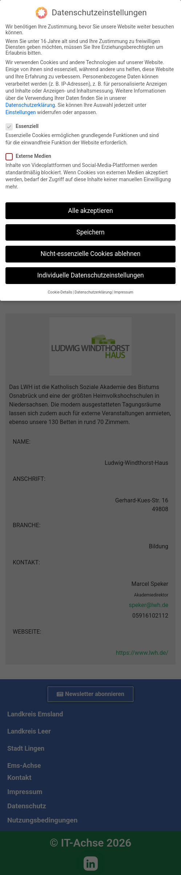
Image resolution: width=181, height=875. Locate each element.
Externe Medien (30, 156)
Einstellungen (20, 112)
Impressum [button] (123, 292)
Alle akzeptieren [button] (90, 210)
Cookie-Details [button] (60, 292)
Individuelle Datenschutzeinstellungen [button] (90, 275)
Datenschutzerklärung (30, 105)
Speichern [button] (90, 232)
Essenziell (24, 126)
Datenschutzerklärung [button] (93, 292)
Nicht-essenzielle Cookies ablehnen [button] (91, 253)
